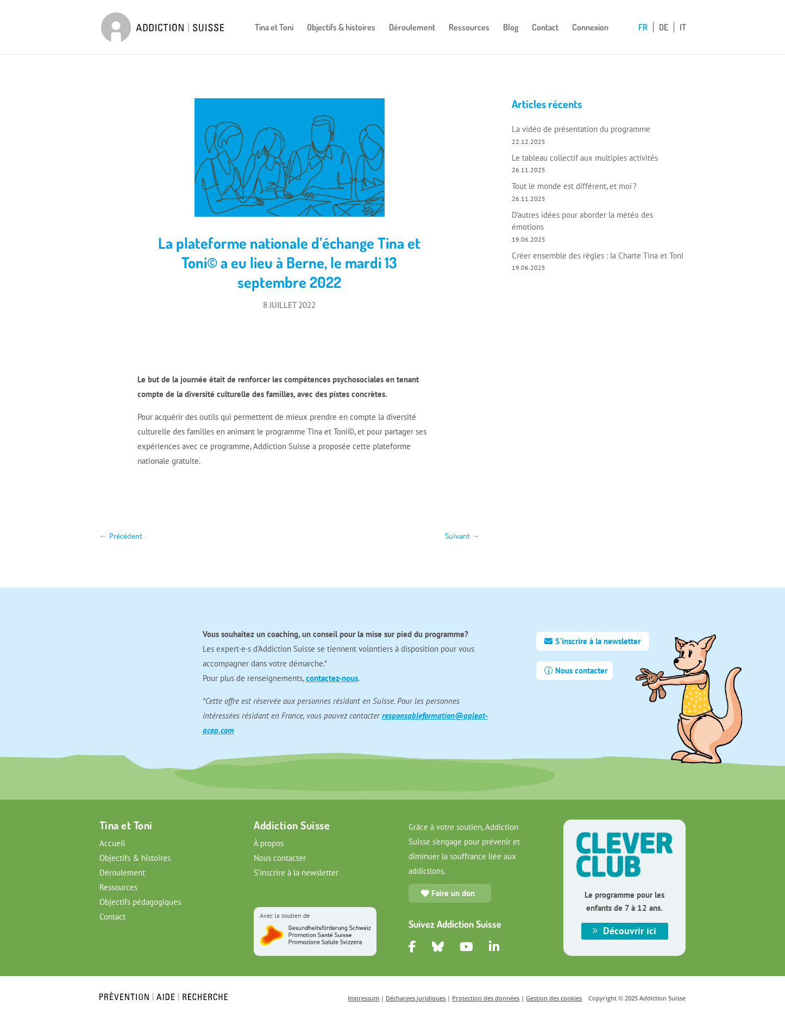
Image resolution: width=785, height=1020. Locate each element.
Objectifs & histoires (341, 28)
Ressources (469, 28)
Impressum (363, 998)
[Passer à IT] (683, 38)
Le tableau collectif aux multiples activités (585, 158)
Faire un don (453, 893)
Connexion (590, 28)
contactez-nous (332, 678)
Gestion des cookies (554, 998)
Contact (545, 28)
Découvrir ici (629, 930)
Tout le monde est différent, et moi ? (574, 186)
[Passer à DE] (666, 38)
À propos (269, 843)
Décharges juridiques (415, 998)
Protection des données (485, 998)
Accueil (112, 843)
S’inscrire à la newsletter (296, 872)
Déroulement (412, 28)
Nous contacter (581, 670)
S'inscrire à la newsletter (597, 641)
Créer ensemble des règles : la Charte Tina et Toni (597, 255)
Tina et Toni (274, 28)
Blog (510, 28)
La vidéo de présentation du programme (582, 129)
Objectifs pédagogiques (140, 902)
